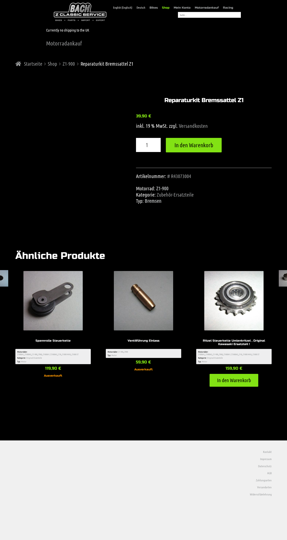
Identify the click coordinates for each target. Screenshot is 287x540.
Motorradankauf (207, 7)
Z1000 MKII (66, 354)
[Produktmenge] (148, 145)
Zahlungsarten (264, 480)
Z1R (59, 354)
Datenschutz (265, 466)
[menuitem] (120, 7)
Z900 (40, 354)
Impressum (266, 459)
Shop (165, 7)
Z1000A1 (20, 354)
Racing (228, 7)
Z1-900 (69, 64)
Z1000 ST (75, 354)
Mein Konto (182, 7)
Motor (23, 361)
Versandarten (264, 487)
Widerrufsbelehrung (261, 494)
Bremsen (153, 201)
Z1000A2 (28, 354)
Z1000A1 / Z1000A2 (50, 354)
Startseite (33, 64)
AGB (269, 473)
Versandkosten (193, 125)
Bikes (154, 7)
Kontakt (267, 451)
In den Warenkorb (193, 145)
